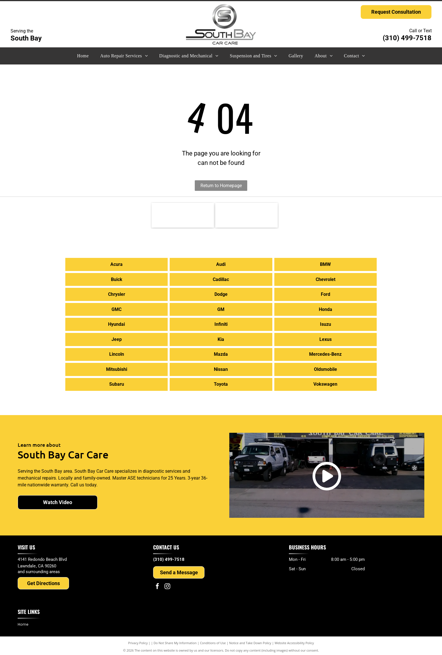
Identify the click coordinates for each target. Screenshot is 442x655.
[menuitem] (82, 56)
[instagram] (167, 585)
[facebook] (157, 585)
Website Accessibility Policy (294, 640)
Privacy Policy (138, 640)
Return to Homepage (221, 185)
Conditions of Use (213, 640)
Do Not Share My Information (175, 640)
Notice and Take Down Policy (250, 640)
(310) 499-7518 (407, 38)
